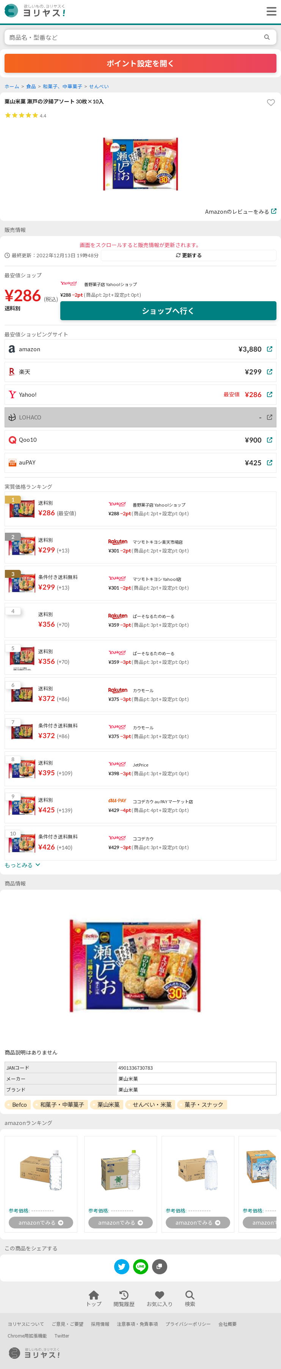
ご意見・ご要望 (67, 1324)
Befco (19, 1104)
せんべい (99, 86)
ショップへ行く (168, 310)
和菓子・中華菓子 (62, 1104)
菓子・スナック (204, 1104)
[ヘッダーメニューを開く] (269, 12)
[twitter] (121, 1268)
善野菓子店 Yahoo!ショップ (110, 284)
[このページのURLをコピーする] (159, 1266)
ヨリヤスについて (26, 1324)
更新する (189, 255)
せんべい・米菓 (152, 1104)
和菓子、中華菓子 (62, 86)
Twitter (62, 1336)
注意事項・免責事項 (137, 1324)
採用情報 (100, 1324)
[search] (268, 37)
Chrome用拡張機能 (27, 1336)
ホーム (12, 86)
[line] (140, 1268)
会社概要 (227, 1324)
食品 (31, 86)
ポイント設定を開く (141, 63)
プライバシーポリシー (188, 1324)
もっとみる (22, 865)
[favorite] (270, 102)
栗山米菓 (108, 1104)
